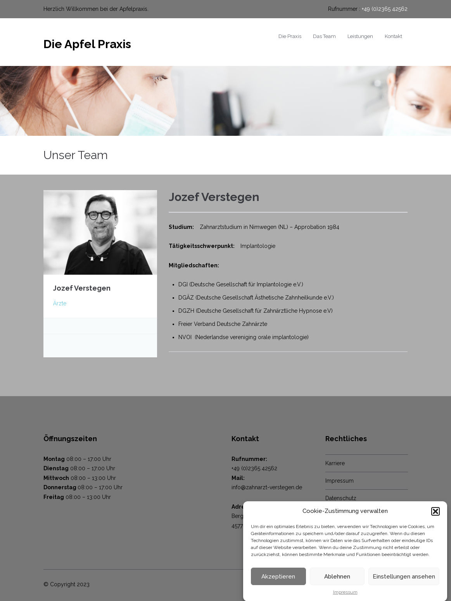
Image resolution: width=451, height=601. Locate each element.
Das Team (324, 36)
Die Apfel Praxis (87, 44)
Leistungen (360, 36)
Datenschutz (340, 498)
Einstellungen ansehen (404, 580)
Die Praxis (289, 36)
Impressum (345, 596)
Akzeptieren (278, 580)
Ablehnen (337, 580)
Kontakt (393, 36)
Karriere (335, 463)
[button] (435, 516)
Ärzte (59, 303)
